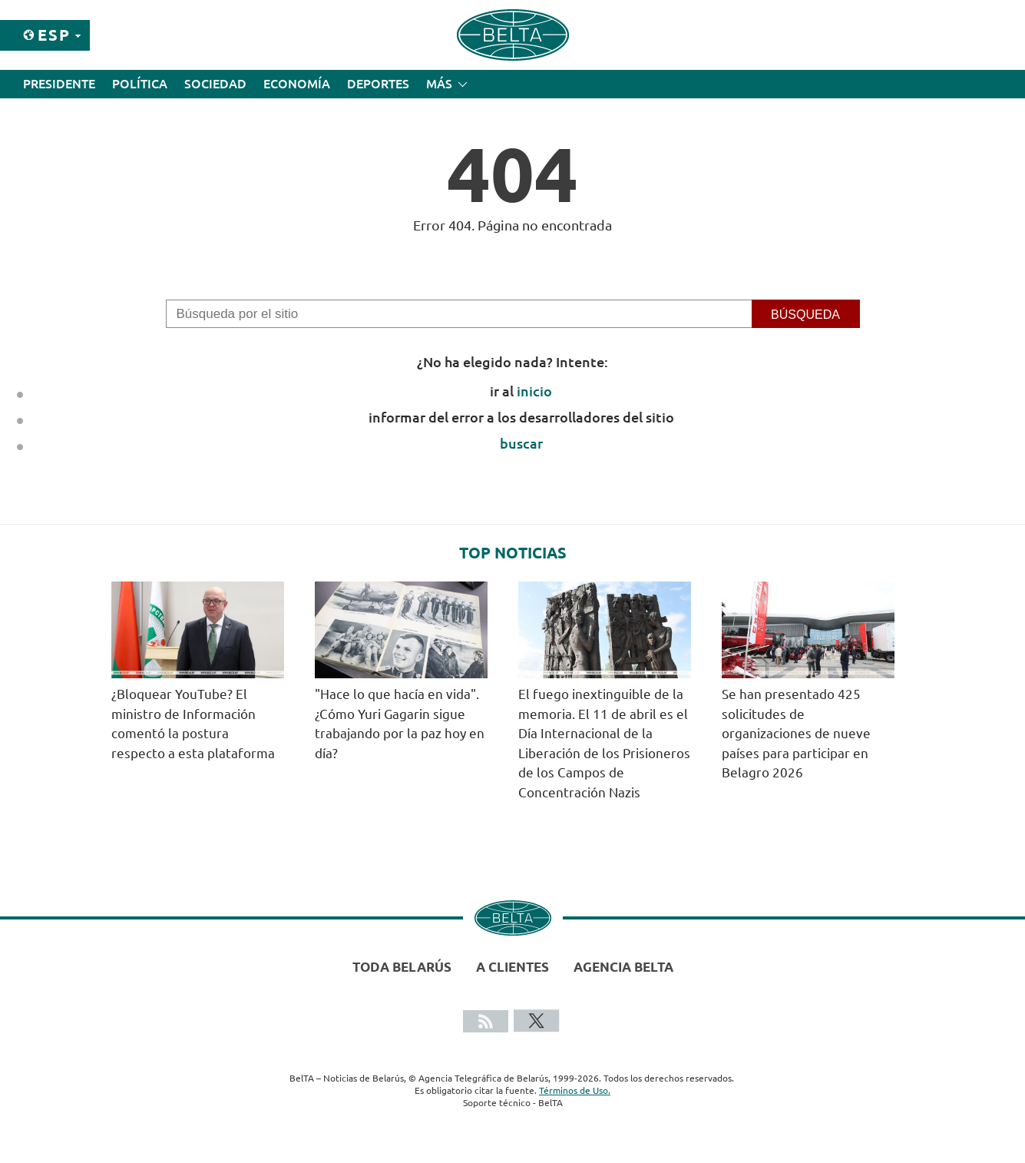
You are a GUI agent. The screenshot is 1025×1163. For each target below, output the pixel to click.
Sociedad (215, 84)
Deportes (378, 84)
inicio (534, 391)
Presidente (59, 84)
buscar (521, 443)
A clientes (512, 966)
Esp (54, 35)
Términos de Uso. (574, 1090)
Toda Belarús (401, 966)
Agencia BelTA (623, 966)
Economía (296, 84)
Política (139, 84)
